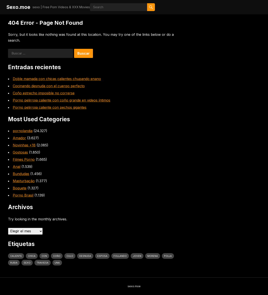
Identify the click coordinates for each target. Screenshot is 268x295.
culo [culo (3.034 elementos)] (70, 255)
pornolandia (22, 131)
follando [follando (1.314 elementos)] (120, 255)
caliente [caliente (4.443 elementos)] (16, 255)
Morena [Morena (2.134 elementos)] (152, 255)
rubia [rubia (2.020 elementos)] (14, 262)
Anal (16, 166)
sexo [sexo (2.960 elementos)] (27, 262)
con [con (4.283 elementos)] (44, 255)
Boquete (19, 188)
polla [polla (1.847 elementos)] (168, 255)
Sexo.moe (18, 7)
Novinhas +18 (24, 145)
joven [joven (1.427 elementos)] (137, 255)
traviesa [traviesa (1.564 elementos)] (43, 262)
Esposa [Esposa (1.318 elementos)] (102, 255)
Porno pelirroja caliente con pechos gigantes (49, 107)
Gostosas (20, 152)
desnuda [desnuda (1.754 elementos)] (85, 255)
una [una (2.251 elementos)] (57, 262)
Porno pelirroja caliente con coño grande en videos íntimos (61, 100)
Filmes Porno (24, 159)
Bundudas (21, 174)
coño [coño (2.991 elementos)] (56, 255)
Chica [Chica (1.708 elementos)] (32, 255)
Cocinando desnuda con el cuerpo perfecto (49, 86)
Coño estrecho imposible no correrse (44, 93)
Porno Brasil (23, 195)
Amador (19, 138)
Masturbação (24, 181)
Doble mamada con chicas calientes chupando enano (57, 79)
